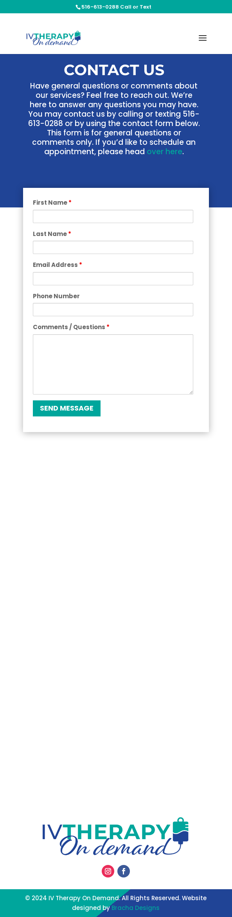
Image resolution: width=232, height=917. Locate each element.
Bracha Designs (136, 908)
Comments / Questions (71, 327)
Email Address (57, 265)
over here (164, 151)
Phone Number (56, 296)
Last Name (52, 234)
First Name (52, 202)
